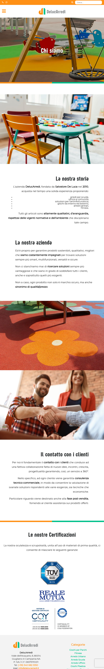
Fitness (78, 653)
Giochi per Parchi (78, 650)
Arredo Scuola (78, 660)
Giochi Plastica (78, 666)
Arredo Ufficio (78, 663)
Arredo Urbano (78, 657)
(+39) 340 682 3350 (28, 665)
